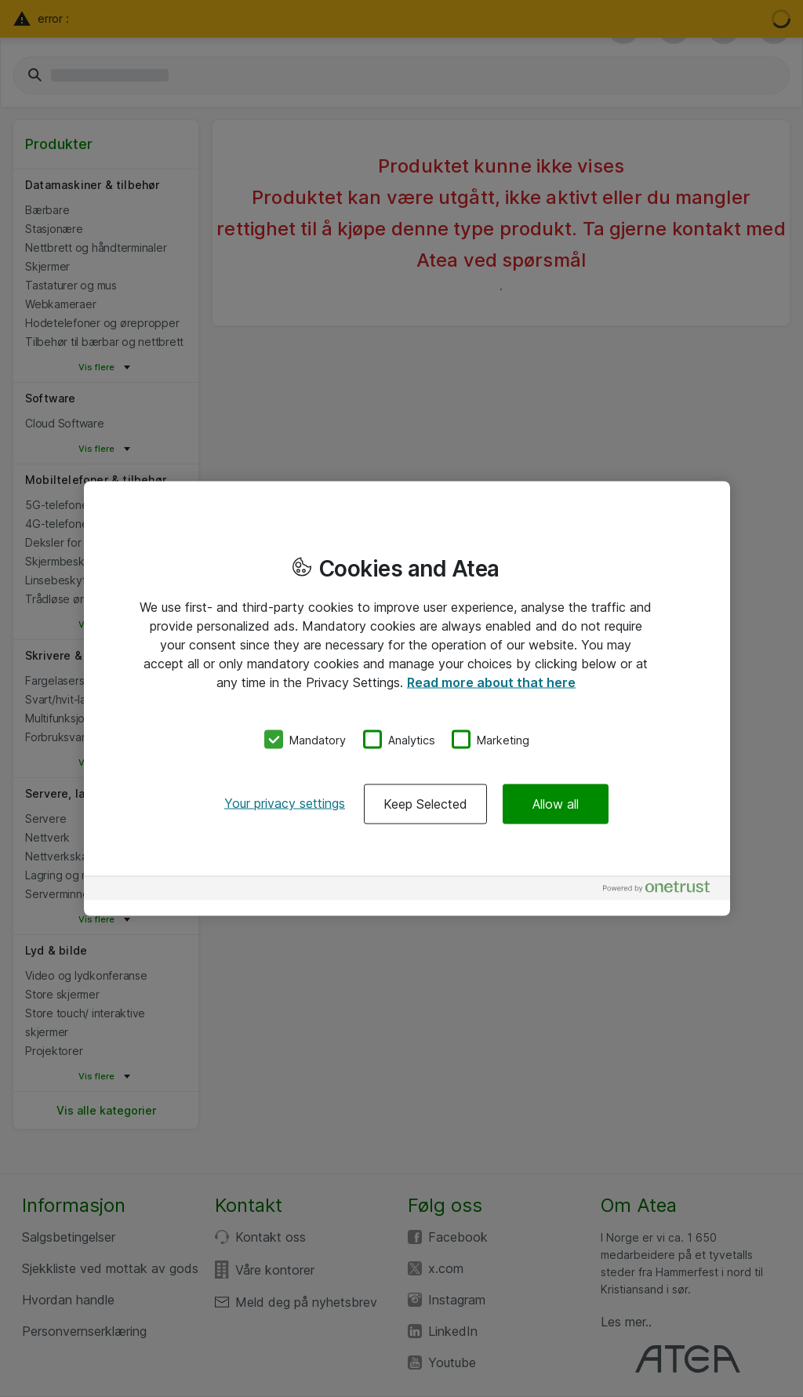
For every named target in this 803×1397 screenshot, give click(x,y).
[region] (407, 698)
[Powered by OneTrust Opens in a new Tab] (662, 890)
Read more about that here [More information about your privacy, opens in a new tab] (491, 681)
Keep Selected (425, 804)
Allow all (555, 804)
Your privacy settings (284, 803)
